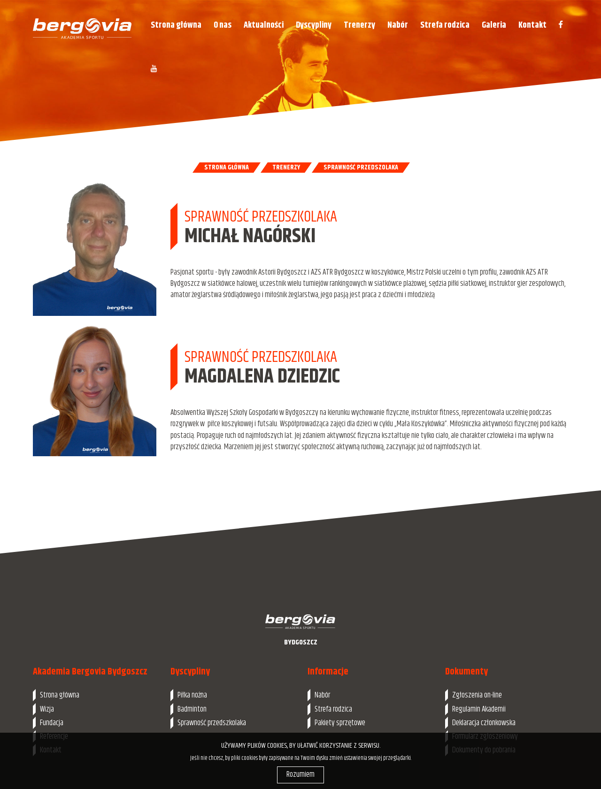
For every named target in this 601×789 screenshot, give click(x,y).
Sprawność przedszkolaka (211, 723)
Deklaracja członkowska (484, 723)
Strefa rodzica (445, 25)
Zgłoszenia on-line (477, 695)
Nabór (397, 25)
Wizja (47, 709)
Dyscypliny (313, 25)
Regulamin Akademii (479, 709)
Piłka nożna (192, 695)
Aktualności (264, 25)
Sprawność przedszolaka (361, 167)
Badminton (192, 709)
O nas (222, 25)
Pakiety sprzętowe (340, 723)
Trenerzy (359, 25)
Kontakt (532, 25)
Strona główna (176, 25)
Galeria (494, 25)
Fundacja (51, 723)
